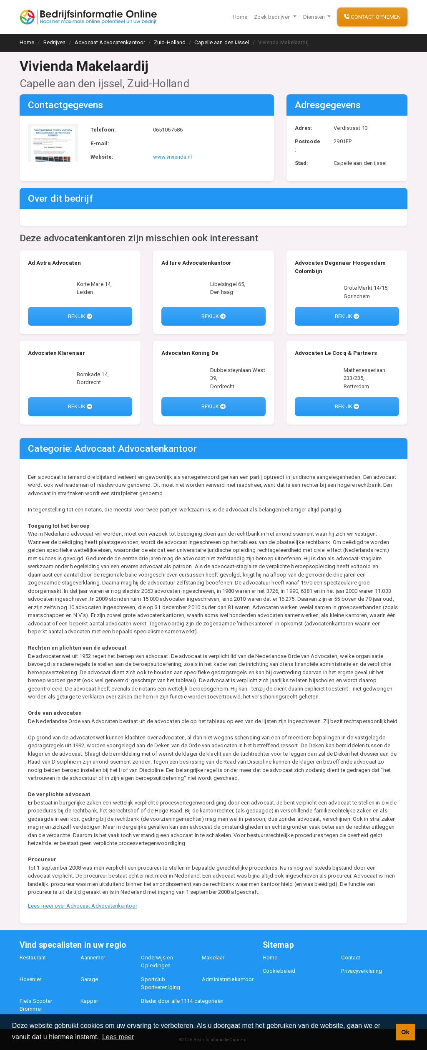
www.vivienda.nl (172, 157)
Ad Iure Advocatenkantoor (196, 263)
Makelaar (213, 957)
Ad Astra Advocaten (54, 263)
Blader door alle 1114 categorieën (182, 1001)
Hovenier (30, 979)
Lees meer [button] (118, 1036)
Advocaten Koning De (190, 353)
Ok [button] (405, 1032)
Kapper (89, 1001)
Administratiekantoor (228, 979)
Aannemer (92, 957)
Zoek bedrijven (273, 17)
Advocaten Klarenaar (56, 353)
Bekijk (80, 316)
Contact (350, 957)
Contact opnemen (372, 17)
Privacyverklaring (361, 971)
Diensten (314, 17)
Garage (89, 979)
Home (240, 17)
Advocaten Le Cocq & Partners (336, 353)
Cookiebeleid (279, 971)
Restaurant (33, 957)
